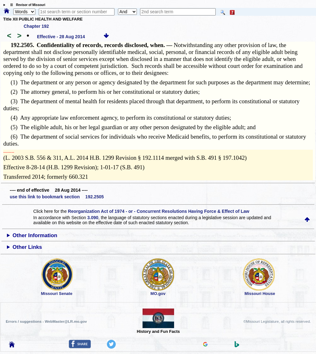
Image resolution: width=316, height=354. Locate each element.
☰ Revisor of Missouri (26, 5)
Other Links (27, 247)
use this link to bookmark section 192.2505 (57, 196)
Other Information (35, 235)
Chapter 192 (36, 26)
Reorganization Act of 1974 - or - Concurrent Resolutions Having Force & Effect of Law (158, 211)
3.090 (92, 217)
